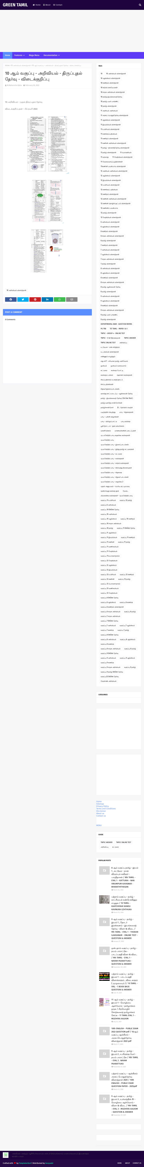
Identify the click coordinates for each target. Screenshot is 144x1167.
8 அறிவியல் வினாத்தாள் (110, 268)
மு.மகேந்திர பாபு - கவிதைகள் (112, 459)
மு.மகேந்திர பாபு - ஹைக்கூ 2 (112, 482)
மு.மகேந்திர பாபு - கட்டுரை (111, 454)
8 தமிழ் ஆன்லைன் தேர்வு (110, 287)
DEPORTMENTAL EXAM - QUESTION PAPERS (116, 324)
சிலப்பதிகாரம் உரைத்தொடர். (112, 380)
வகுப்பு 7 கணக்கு (107, 630)
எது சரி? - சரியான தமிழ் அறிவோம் (114, 361)
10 (101, 74)
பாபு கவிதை (125, 421)
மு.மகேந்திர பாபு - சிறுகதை (111, 472)
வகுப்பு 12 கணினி (107, 579)
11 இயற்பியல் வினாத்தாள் (111, 125)
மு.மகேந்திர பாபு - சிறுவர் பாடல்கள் (115, 477)
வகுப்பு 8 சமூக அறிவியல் (111, 649)
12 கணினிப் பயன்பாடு (109, 208)
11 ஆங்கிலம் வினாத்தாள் (110, 120)
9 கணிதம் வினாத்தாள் (109, 306)
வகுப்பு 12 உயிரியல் (108, 574)
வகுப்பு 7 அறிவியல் (108, 626)
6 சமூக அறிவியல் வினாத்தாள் (112, 236)
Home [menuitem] (7, 55)
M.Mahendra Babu (14, 85)
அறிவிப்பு (123, 343)
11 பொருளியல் (125, 152)
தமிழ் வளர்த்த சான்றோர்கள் (111, 403)
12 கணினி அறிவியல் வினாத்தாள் (113, 199)
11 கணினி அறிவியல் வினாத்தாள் (113, 143)
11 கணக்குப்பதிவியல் (109, 134)
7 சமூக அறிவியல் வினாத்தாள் (112, 259)
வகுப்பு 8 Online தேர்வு (109, 635)
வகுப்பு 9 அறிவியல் (108, 658)
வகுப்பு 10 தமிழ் (107, 528)
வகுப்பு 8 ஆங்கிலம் (127, 639)
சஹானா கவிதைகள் (124, 375)
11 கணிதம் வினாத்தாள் (109, 139)
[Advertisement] (72, 31)
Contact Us (137, 1163)
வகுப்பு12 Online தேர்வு (110, 677)
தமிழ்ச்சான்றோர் (107, 408)
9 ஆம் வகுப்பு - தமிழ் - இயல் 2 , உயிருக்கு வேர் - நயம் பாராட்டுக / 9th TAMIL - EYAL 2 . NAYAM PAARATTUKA (124, 1057)
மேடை (125, 491)
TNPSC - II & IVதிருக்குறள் (110, 338)
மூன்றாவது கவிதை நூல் (110, 491)
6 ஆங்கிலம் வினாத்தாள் (110, 227)
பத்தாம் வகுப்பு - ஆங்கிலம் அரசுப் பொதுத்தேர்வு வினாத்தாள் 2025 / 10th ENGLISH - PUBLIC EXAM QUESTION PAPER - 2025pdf (124, 1079)
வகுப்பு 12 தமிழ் (126, 500)
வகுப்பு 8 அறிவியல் (108, 639)
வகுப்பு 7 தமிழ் (123, 630)
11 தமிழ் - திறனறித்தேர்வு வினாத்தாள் (115, 148)
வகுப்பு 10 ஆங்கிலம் (109, 519)
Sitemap (100, 804)
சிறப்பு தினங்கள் (107, 384)
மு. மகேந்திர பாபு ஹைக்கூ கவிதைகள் (115, 435)
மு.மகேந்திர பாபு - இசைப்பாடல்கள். (115, 445)
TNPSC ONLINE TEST (108, 343)
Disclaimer (101, 811)
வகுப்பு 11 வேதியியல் (109, 551)
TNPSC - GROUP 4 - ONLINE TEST (113, 333)
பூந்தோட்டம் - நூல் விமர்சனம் (112, 426)
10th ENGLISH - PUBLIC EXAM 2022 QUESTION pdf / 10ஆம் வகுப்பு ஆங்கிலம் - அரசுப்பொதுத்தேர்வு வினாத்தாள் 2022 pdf (124, 1034)
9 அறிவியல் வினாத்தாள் (110, 296)
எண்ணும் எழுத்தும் (108, 357)
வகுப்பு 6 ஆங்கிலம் (108, 602)
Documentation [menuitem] (50, 55)
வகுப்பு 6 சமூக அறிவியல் (110, 612)
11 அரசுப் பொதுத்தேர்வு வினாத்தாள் (114, 115)
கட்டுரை (104, 370)
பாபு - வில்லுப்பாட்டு (109, 421)
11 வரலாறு (105, 157)
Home (36, 5)
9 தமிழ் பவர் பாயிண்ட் (109, 315)
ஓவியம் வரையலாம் (118, 366)
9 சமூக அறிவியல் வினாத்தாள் (112, 310)
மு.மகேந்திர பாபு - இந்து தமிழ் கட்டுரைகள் (117, 449)
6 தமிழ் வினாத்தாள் (108, 241)
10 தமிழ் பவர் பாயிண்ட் (110, 101)
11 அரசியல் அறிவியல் (109, 111)
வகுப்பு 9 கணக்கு (107, 663)
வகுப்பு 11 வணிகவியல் (110, 547)
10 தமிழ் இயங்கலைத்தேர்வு (111, 97)
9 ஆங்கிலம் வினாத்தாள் (110, 301)
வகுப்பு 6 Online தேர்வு (109, 598)
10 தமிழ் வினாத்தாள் (109, 106)
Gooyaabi (49, 1163)
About (46, 5)
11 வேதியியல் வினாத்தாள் (122, 157)
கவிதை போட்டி (117, 370)
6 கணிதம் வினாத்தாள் (109, 231)
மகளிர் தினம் (106, 431)
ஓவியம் (104, 366)
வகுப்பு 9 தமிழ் (130, 667)
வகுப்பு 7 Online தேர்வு (109, 621)
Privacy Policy (102, 806)
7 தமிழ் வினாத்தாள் (108, 264)
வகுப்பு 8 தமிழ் (130, 649)
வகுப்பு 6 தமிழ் (130, 612)
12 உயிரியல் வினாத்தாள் (110, 185)
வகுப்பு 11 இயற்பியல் (109, 537)
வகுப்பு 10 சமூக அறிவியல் (111, 523)
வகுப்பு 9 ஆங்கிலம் (127, 658)
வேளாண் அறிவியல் (108, 681)
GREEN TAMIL (15, 4)
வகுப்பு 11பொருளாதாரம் (110, 556)
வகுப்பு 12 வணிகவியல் (110, 588)
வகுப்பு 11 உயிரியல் (108, 500)
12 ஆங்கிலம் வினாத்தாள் (110, 176)
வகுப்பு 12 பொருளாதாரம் (110, 584)
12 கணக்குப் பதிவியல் (109, 190)
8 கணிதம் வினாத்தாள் (109, 278)
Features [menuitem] (18, 55)
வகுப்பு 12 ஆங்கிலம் (109, 565)
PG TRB (103, 329)
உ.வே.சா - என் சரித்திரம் (110, 347)
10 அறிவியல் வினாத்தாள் (21, 65)
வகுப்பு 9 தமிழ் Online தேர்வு (112, 672)
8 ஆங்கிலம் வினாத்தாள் (110, 273)
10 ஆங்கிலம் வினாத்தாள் (110, 78)
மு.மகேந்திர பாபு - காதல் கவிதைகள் (115, 463)
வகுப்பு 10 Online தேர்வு (110, 510)
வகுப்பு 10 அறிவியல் (109, 514)
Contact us (101, 816)
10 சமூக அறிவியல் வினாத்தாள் (113, 92)
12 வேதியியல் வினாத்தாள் (111, 217)
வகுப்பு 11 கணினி (107, 542)
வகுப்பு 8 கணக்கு (107, 644)
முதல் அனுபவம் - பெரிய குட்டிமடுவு (115, 486)
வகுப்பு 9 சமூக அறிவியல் (110, 667)
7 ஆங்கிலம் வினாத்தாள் (110, 254)
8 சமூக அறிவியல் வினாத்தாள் (112, 282)
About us (100, 813)
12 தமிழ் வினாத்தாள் (108, 213)
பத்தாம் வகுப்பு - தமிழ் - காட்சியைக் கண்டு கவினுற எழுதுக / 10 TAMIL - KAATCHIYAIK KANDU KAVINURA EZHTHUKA (124, 903)
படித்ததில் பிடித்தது (108, 412)
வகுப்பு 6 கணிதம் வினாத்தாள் (112, 607)
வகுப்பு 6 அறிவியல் (108, 505)
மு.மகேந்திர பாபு (107, 440)
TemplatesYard (25, 1163)
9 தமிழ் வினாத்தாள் (108, 319)
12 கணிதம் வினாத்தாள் (109, 194)
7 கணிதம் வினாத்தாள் (109, 245)
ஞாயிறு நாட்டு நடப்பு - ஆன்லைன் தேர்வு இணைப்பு (116, 394)
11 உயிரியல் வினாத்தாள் (110, 129)
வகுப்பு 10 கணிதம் (128, 519)
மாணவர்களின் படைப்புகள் (125, 431)
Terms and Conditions (106, 809)
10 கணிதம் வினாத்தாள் (110, 83)
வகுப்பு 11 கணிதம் (128, 537)
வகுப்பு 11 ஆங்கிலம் (108, 533)
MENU (99, 825)
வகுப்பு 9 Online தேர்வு (109, 653)
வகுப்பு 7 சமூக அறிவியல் (110, 616)
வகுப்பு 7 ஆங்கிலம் (127, 626)
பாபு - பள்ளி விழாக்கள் (110, 417)
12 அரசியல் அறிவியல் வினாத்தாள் (114, 171)
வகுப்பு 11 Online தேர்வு (126, 528)
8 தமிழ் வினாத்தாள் (108, 292)
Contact (57, 5)
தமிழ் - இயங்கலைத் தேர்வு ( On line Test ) (117, 398)
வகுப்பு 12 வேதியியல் (109, 561)
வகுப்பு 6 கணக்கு (126, 602)
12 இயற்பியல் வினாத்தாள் (111, 180)
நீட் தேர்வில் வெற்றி (125, 408)
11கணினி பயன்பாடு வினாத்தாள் (113, 166)
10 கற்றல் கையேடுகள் (109, 88)
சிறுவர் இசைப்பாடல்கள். (110, 389)
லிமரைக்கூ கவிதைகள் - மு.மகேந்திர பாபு (117, 496)
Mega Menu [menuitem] (34, 55)
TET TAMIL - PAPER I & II (119, 329)
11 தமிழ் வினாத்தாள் (108, 152)
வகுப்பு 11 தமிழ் (124, 542)
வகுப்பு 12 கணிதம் (127, 574)
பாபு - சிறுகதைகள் (126, 412)
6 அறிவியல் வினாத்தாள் (110, 222)
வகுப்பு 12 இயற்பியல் (109, 570)
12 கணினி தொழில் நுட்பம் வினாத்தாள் (115, 203)
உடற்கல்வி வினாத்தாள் (110, 352)
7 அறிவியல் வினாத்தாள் (110, 250)
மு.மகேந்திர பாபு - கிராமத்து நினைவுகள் (116, 468)
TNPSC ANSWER (130, 338)
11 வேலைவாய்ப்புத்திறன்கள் (112, 162)
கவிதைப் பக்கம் (107, 375)
